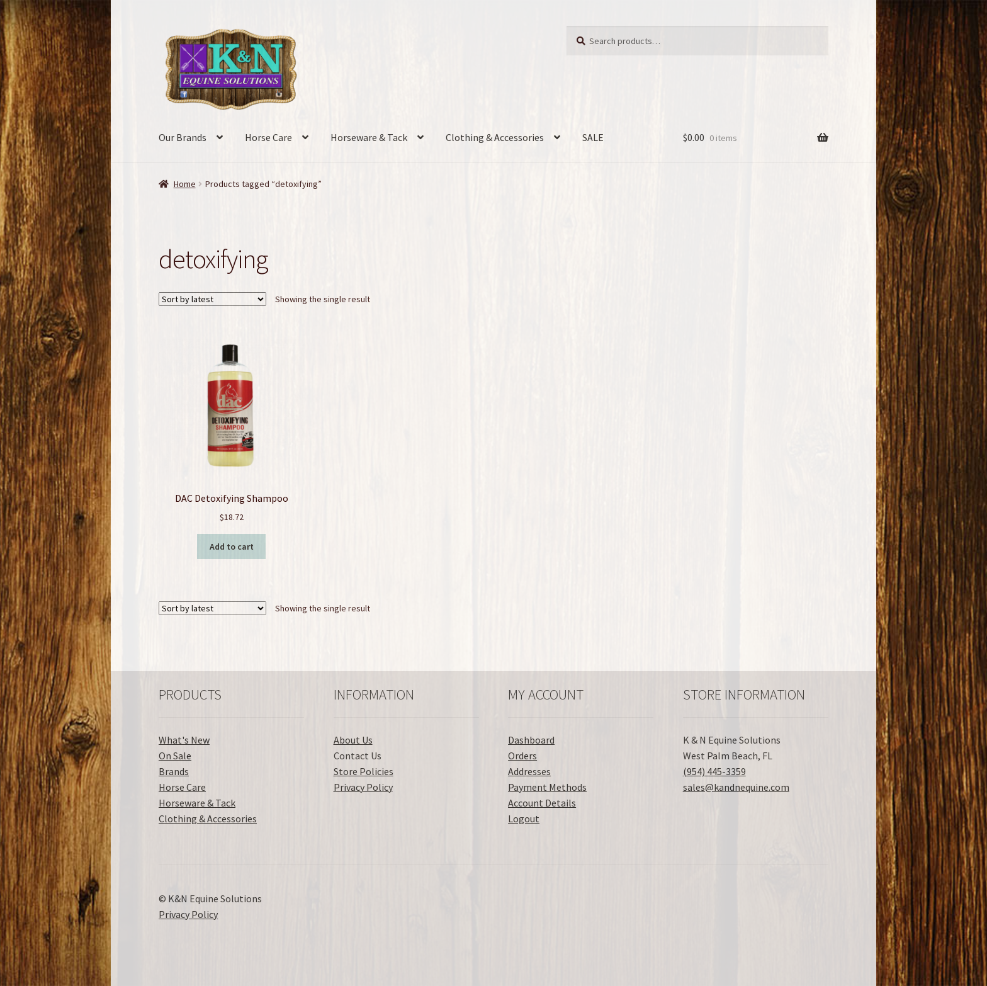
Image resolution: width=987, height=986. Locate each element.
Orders (522, 755)
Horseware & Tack (368, 137)
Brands (174, 771)
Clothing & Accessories (495, 137)
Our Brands (182, 137)
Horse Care (268, 137)
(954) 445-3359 (714, 771)
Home (185, 184)
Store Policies (363, 771)
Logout (523, 818)
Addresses (529, 771)
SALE (593, 137)
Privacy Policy (363, 787)
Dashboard (531, 740)
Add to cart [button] (232, 546)
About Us (353, 740)
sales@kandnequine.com (736, 787)
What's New (184, 740)
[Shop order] (212, 299)
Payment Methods (547, 787)
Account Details (542, 802)
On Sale (175, 755)
